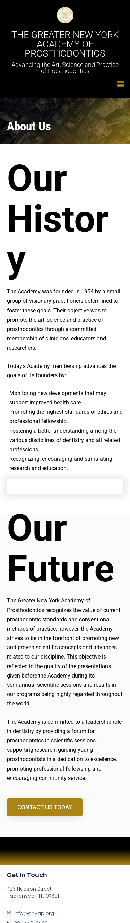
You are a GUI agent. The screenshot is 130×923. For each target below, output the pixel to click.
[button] (65, 84)
